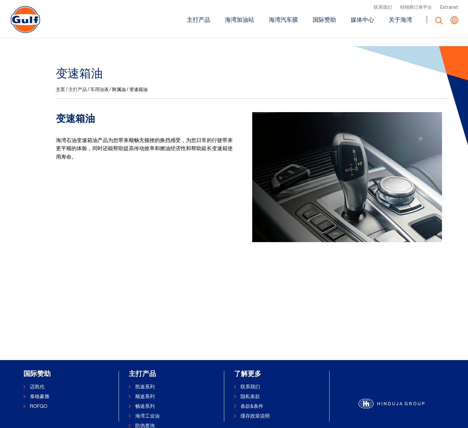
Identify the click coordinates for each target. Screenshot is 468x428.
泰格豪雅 (39, 396)
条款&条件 (251, 406)
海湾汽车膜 (283, 20)
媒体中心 (362, 20)
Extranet (449, 6)
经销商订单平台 (416, 6)
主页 (60, 151)
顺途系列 (145, 396)
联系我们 (383, 6)
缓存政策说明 (255, 416)
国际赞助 (324, 20)
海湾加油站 (239, 20)
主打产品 (198, 20)
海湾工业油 (147, 416)
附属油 (119, 151)
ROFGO (38, 406)
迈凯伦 (37, 386)
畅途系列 (145, 406)
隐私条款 (250, 396)
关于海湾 (400, 20)
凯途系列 (145, 386)
